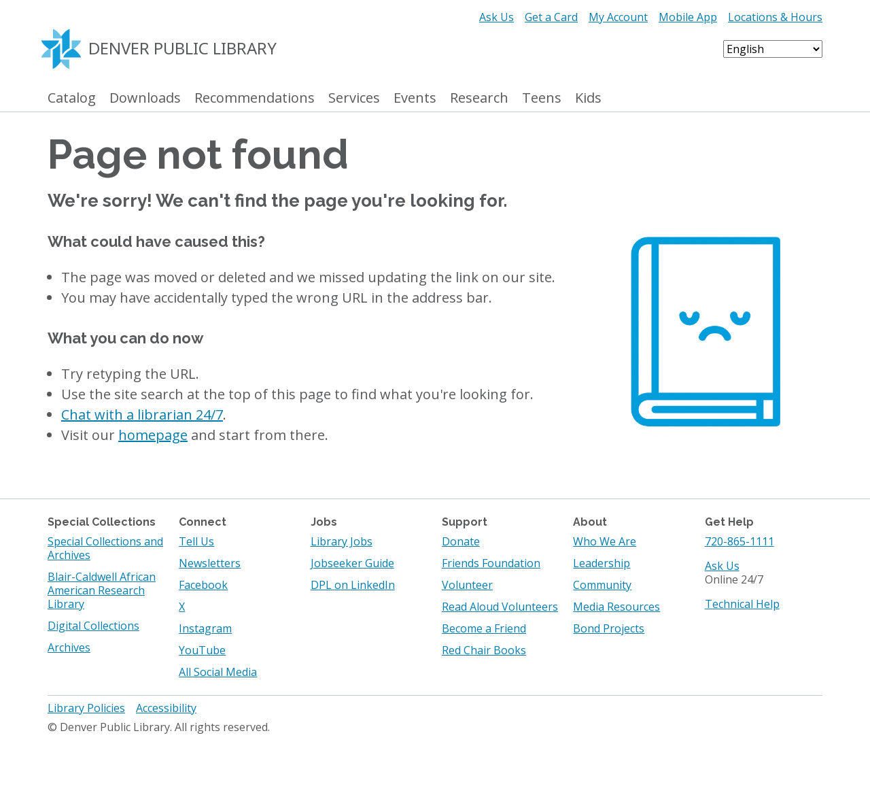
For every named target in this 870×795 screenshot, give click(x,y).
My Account (618, 17)
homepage (153, 435)
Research (479, 98)
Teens (541, 98)
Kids (588, 98)
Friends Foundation (491, 563)
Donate (461, 541)
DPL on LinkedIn (353, 584)
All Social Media (218, 671)
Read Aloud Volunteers (500, 606)
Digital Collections (93, 625)
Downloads (145, 98)
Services (354, 98)
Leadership (601, 563)
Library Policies (86, 707)
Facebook (203, 584)
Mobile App (688, 17)
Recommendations (254, 98)
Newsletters (210, 563)
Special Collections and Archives (105, 548)
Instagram (205, 628)
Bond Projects (608, 628)
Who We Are (604, 541)
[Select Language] (772, 49)
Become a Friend (484, 628)
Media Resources (616, 606)
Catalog (72, 98)
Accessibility (166, 707)
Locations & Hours (775, 17)
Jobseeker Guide (352, 563)
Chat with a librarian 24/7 (142, 414)
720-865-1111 (739, 541)
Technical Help (742, 603)
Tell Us (196, 541)
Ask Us (496, 17)
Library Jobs (341, 541)
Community (602, 584)
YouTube (202, 650)
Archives (69, 647)
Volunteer (467, 584)
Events (415, 98)
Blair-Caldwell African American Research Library (102, 590)
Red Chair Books (484, 650)
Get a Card (551, 17)
